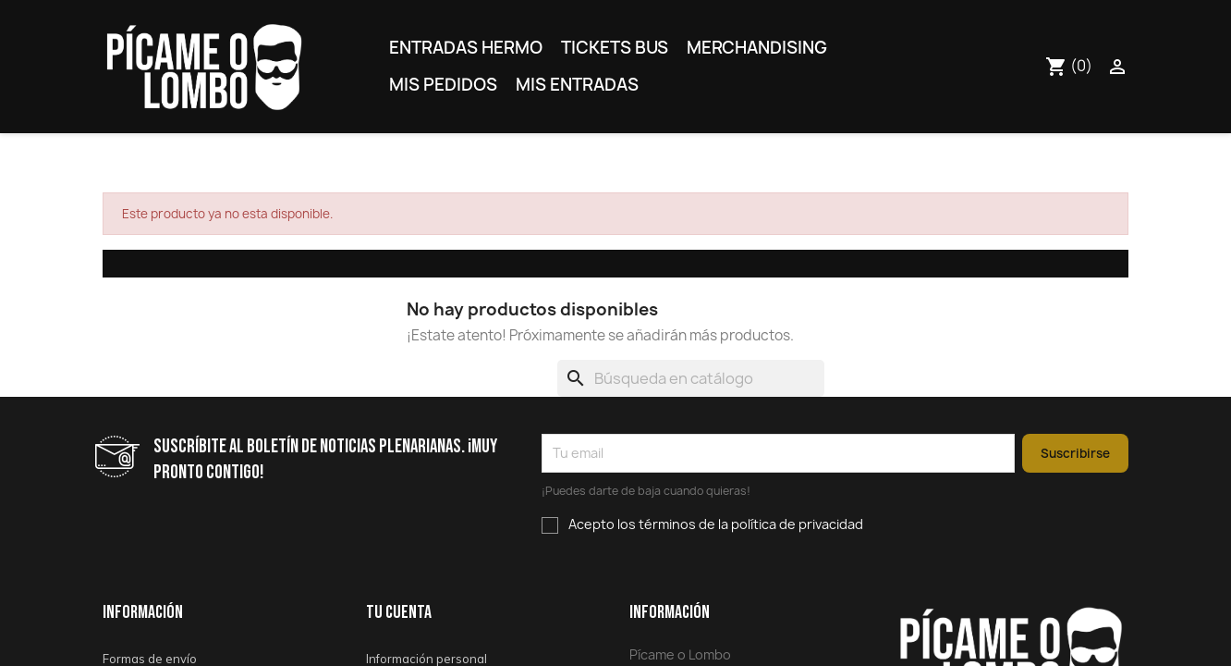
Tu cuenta (399, 612)
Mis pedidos (443, 84)
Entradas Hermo (465, 47)
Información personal (426, 658)
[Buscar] (690, 378)
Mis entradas (577, 84)
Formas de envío (150, 658)
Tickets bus (614, 47)
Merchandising (757, 47)
